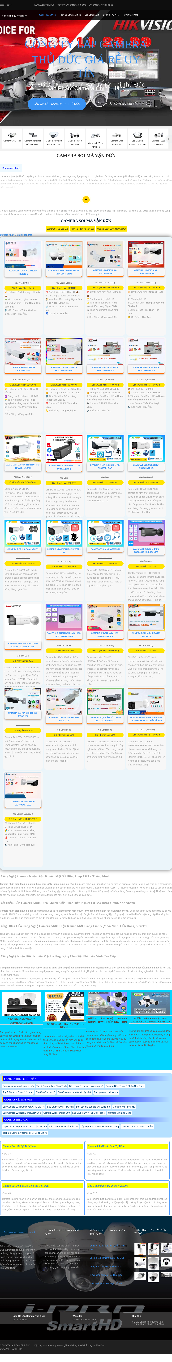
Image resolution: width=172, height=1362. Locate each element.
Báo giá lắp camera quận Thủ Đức (107, 1258)
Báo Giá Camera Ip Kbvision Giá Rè (64, 1025)
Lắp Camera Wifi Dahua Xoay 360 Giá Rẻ (24, 1106)
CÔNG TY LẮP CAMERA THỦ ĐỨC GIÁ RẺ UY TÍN (86, 58)
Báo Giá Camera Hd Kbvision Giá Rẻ (21, 1021)
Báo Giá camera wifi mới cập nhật (74, 1092)
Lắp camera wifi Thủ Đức (101, 5)
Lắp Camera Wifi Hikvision (60, 1106)
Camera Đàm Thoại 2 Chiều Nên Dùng (125, 1086)
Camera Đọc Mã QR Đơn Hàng (19, 1146)
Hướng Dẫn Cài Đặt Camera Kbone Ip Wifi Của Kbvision (107, 1020)
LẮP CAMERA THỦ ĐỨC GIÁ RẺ (18, 1232)
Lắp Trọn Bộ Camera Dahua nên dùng (100, 1126)
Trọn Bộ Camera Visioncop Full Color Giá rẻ (25, 1133)
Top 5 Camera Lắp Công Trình (51, 1086)
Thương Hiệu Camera (47, 15)
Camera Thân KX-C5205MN (105, 549)
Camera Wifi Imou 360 (124, 1106)
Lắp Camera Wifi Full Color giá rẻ (89, 1113)
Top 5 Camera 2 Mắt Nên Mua (18, 1092)
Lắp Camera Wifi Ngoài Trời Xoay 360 (22, 1113)
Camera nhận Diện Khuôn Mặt (16, 235)
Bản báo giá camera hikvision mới (86, 1086)
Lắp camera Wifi (92, 15)
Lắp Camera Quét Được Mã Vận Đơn (108, 1185)
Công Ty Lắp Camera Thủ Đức (71, 5)
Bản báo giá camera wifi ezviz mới (93, 1106)
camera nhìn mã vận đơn (82, 229)
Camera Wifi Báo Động (119, 1113)
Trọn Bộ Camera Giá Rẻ (70, 15)
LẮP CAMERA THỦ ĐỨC (14, 16)
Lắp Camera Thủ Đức (44, 5)
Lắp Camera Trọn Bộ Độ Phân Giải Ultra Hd (25, 1126)
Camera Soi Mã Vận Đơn (86, 155)
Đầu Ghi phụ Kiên (111, 15)
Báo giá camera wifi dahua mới (18, 1086)
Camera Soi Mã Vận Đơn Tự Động (106, 1146)
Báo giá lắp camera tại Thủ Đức (56, 103)
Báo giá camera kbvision (106, 1092)
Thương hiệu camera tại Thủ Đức (106, 1283)
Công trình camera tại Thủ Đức (105, 1266)
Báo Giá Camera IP (45, 1092)
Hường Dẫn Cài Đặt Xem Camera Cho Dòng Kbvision (150, 1020)
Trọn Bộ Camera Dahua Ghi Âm (137, 1126)
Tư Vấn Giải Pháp (130, 15)
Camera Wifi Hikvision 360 (56, 1113)
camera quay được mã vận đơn (111, 229)
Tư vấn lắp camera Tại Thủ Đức (106, 1275)
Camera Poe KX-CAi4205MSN (23, 549)
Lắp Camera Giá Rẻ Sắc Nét (63, 1126)
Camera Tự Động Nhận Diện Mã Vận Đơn (26, 1185)
